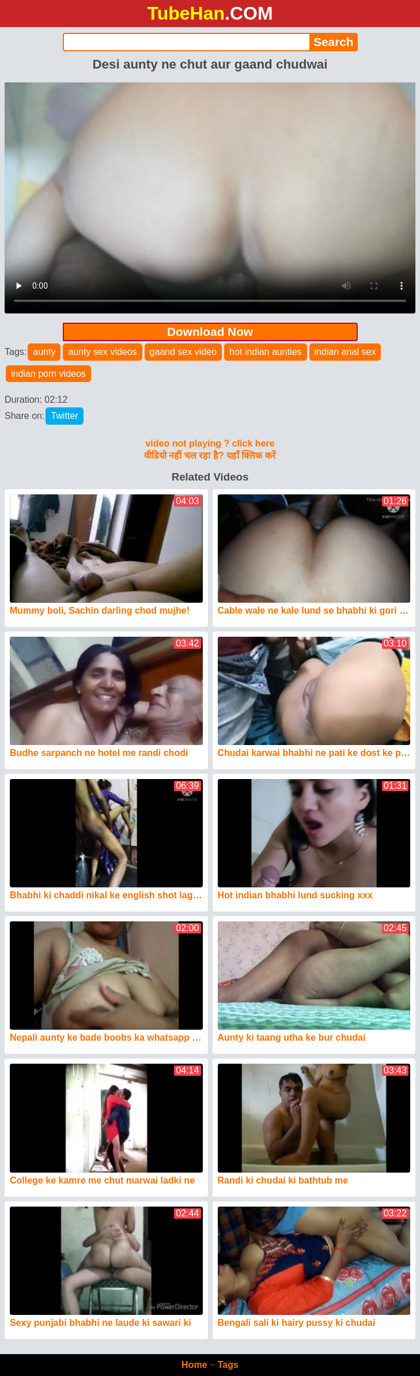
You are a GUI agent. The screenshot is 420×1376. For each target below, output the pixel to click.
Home (194, 1365)
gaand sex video (183, 352)
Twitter (64, 416)
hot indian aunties (265, 352)
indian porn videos (48, 374)
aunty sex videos (102, 352)
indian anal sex (345, 352)
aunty (44, 352)
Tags (228, 1365)
